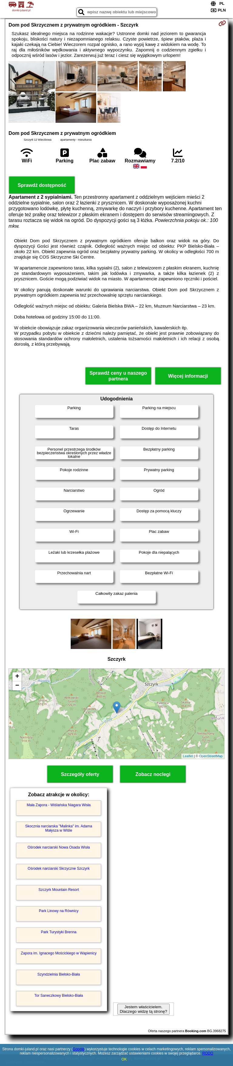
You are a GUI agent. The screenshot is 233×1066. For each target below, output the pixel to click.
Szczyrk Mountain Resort (59, 890)
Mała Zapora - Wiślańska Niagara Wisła (59, 805)
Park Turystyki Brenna (58, 932)
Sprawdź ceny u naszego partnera (118, 375)
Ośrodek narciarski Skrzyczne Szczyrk (58, 868)
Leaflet (188, 756)
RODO (207, 1053)
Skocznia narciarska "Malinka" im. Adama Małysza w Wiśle (58, 828)
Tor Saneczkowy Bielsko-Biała (58, 995)
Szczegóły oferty (80, 774)
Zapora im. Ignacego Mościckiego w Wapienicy (59, 953)
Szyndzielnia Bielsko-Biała (58, 974)
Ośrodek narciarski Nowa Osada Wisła (59, 847)
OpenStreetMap (211, 756)
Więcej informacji (188, 376)
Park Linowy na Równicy (59, 911)
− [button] (17, 685)
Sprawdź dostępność (42, 185)
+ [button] (17, 676)
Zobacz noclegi (153, 774)
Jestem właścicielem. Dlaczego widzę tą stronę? (143, 1009)
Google (79, 1049)
